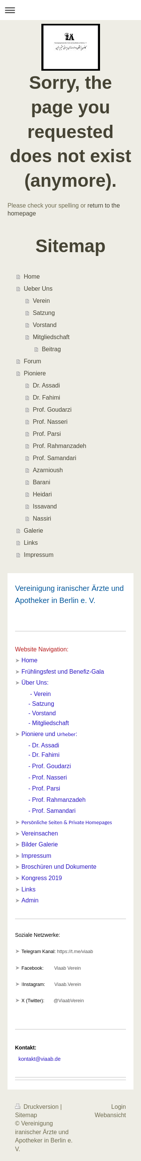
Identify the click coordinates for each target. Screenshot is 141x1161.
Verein (41, 301)
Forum (32, 361)
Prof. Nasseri (50, 422)
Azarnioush (48, 470)
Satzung (44, 313)
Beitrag (51, 349)
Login (118, 1107)
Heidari (42, 494)
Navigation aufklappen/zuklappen (70, 10)
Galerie (33, 530)
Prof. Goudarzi (52, 409)
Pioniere (35, 373)
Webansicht (110, 1115)
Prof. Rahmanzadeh (59, 446)
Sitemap (26, 1115)
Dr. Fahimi (46, 397)
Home (32, 276)
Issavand (45, 506)
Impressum (38, 555)
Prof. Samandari (54, 458)
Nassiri (42, 518)
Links (31, 542)
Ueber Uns (38, 288)
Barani (41, 482)
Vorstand (44, 325)
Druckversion (37, 1107)
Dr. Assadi (46, 385)
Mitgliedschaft (51, 337)
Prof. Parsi (47, 434)
